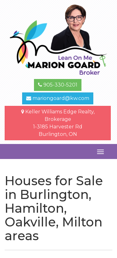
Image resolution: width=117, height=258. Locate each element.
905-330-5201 (57, 85)
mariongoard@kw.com (57, 98)
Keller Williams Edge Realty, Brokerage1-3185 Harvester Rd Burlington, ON (58, 123)
